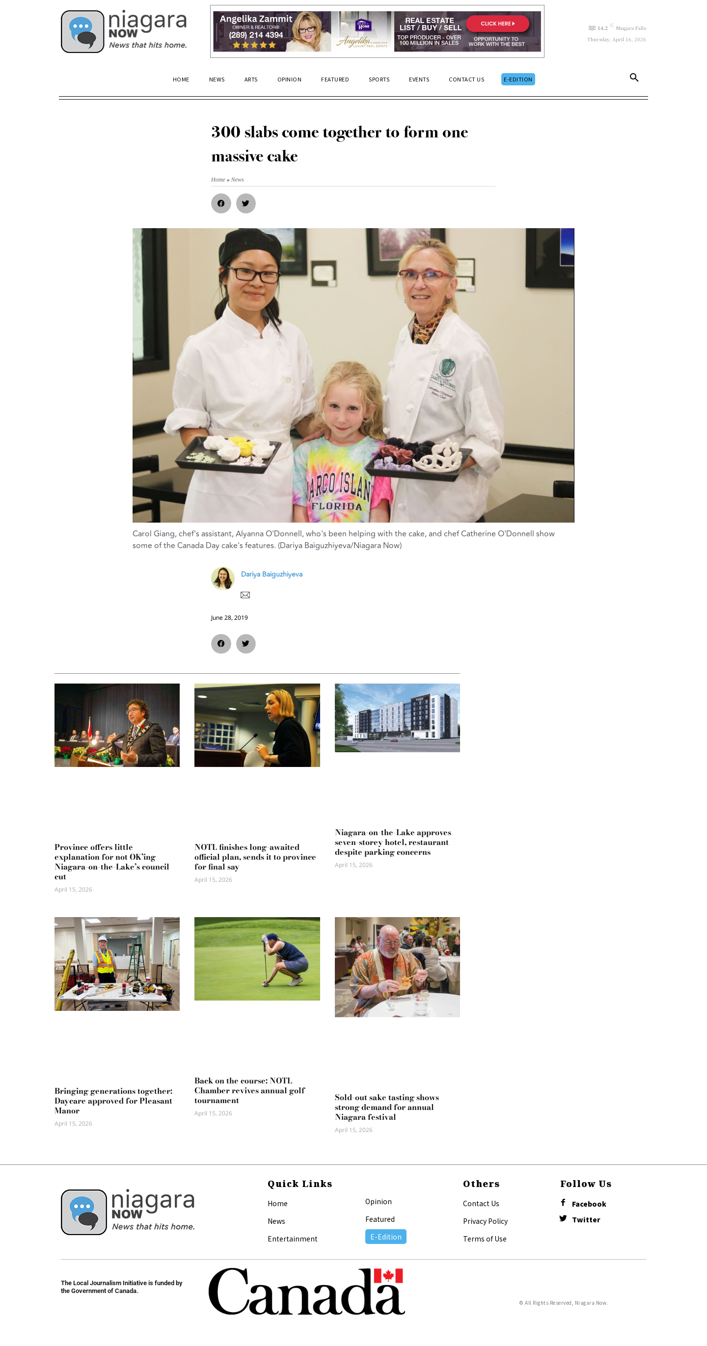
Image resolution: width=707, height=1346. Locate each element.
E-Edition (386, 1236)
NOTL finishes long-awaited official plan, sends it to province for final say (255, 856)
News (276, 1221)
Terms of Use (485, 1238)
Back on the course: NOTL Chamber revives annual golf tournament (249, 1090)
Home (278, 1203)
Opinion (378, 1201)
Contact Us (481, 1203)
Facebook (589, 1204)
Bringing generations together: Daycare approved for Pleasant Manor (113, 1100)
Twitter (586, 1219)
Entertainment (293, 1238)
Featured (380, 1219)
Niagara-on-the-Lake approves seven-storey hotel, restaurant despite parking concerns (393, 842)
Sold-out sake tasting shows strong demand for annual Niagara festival (387, 1107)
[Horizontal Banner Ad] (377, 31)
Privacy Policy (485, 1221)
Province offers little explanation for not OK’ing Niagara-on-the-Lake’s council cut (111, 861)
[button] (634, 79)
